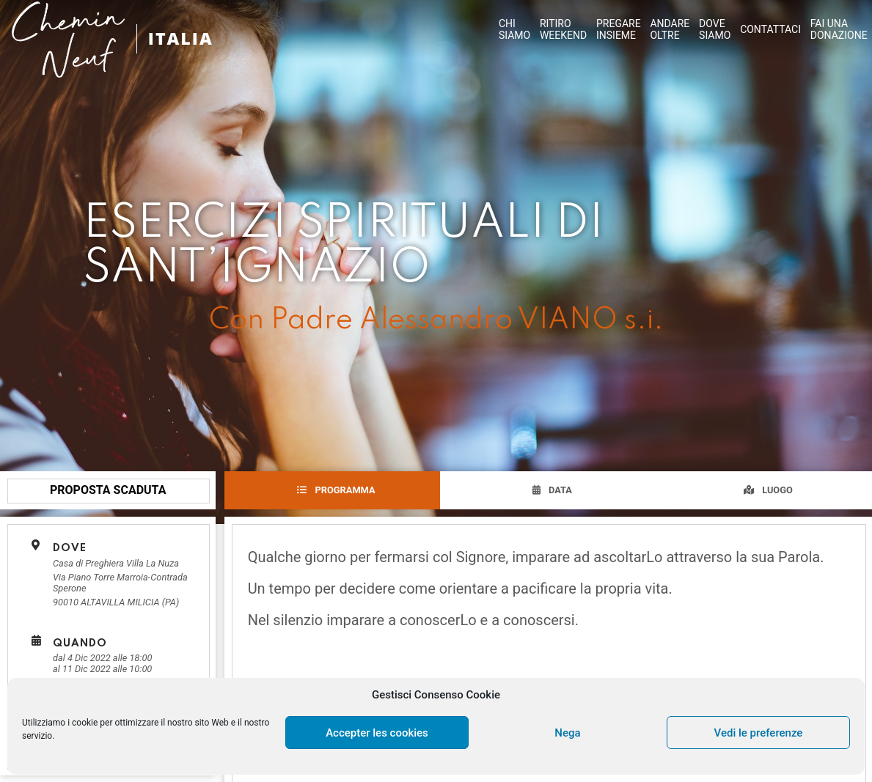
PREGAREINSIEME (618, 29)
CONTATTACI (770, 29)
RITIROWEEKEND (563, 29)
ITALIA (182, 38)
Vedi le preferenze (758, 732)
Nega (567, 732)
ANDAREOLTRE (669, 29)
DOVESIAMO (714, 29)
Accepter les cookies (377, 732)
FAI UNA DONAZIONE (839, 29)
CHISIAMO (514, 29)
